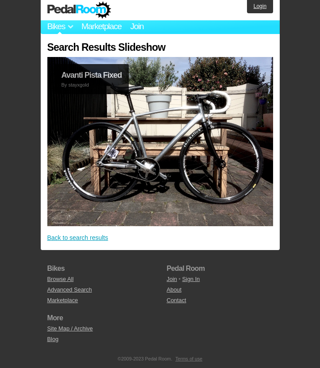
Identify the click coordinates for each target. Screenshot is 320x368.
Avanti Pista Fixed (92, 75)
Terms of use (188, 358)
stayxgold (78, 84)
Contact (176, 300)
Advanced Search (69, 289)
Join (136, 26)
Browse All (60, 279)
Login (260, 6)
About (174, 289)
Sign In (191, 279)
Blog (53, 339)
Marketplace (101, 26)
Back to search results (77, 237)
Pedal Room (79, 10)
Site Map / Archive (70, 328)
